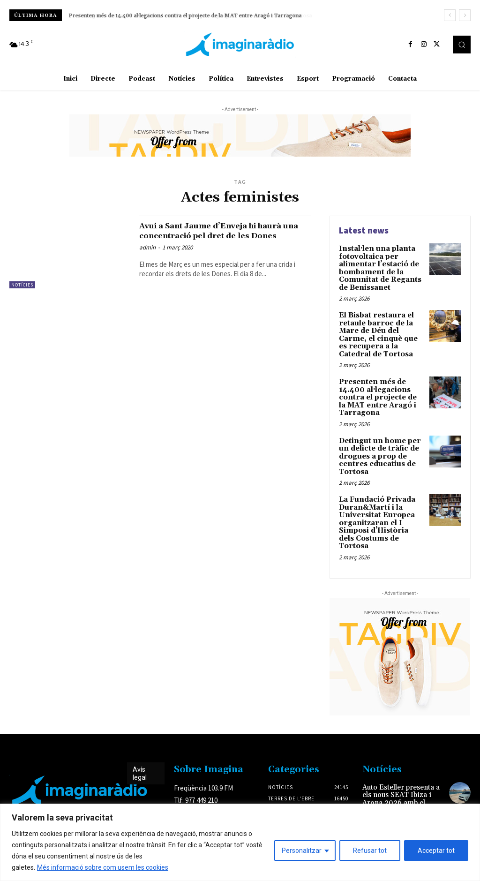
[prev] (450, 15)
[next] (465, 15)
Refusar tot (370, 850)
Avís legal (140, 751)
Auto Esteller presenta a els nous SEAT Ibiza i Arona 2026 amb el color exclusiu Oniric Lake (399, 776)
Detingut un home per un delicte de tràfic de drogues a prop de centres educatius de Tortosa (377, 446)
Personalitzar (302, 850)
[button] (462, 44)
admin (147, 257)
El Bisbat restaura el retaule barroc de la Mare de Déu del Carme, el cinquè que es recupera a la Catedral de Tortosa (381, 330)
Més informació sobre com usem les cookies (102, 867)
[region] (240, 842)
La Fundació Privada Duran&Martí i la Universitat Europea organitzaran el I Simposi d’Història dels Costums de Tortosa (380, 506)
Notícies (22, 285)
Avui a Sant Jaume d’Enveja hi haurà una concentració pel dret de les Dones (223, 235)
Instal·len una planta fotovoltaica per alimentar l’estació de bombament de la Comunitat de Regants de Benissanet (378, 266)
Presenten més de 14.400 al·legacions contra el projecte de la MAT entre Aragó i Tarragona (185, 15)
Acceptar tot (436, 850)
